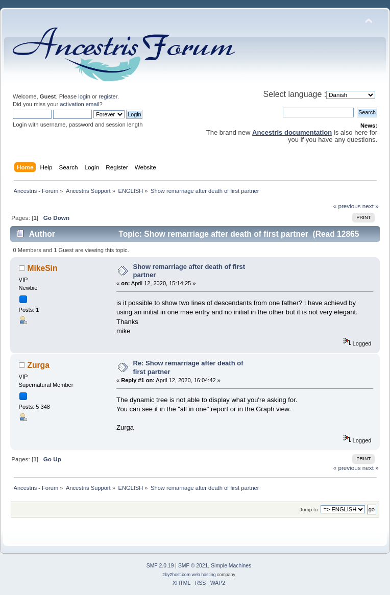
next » (370, 206)
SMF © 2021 (193, 565)
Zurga (39, 365)
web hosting (204, 574)
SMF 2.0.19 (160, 565)
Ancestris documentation (292, 132)
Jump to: (309, 509)
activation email (79, 104)
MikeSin (43, 268)
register (108, 96)
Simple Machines (231, 565)
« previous (347, 206)
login (84, 96)
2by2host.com (176, 574)
